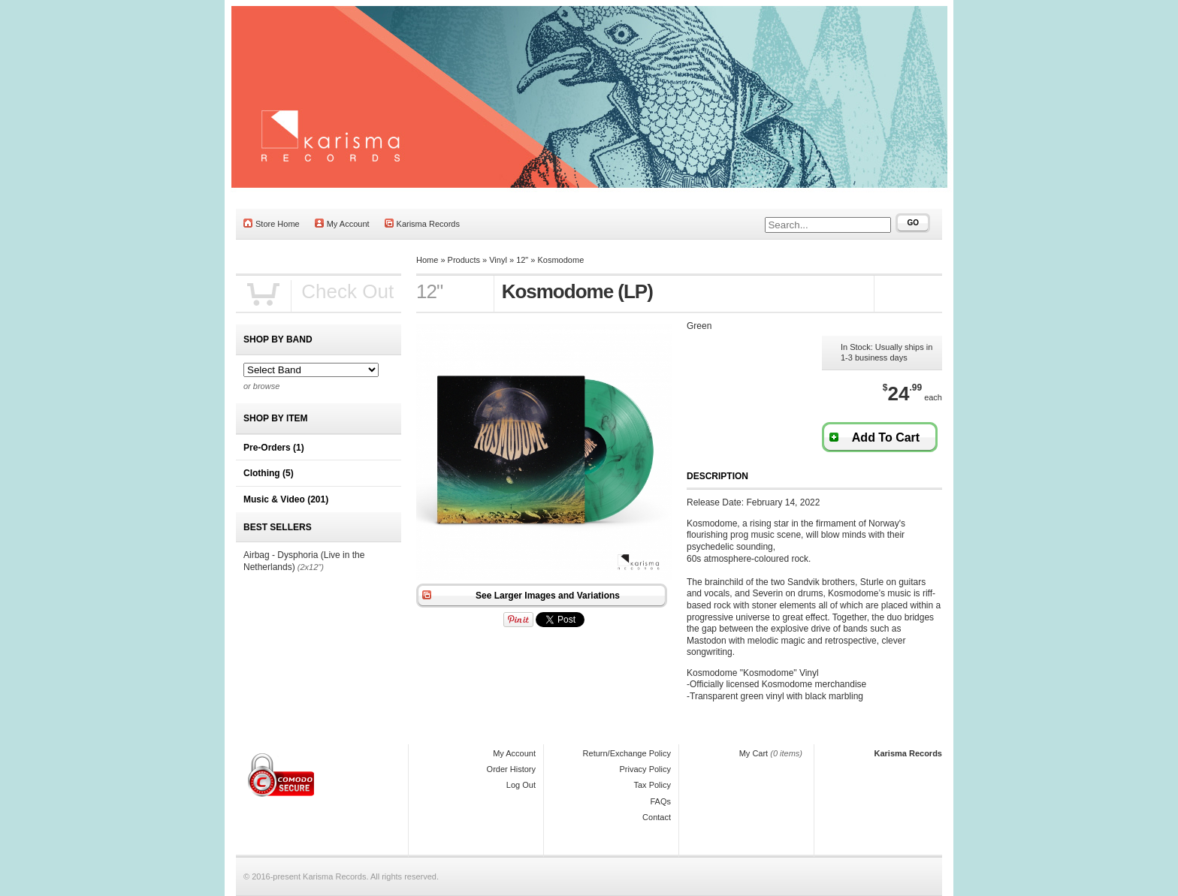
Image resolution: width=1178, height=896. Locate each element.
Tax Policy (652, 784)
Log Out (521, 784)
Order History (511, 769)
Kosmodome (561, 259)
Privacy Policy (645, 769)
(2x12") (311, 567)
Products (464, 259)
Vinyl (498, 259)
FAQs (660, 801)
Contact (656, 817)
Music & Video (285, 499)
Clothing (268, 473)
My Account (342, 223)
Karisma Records (422, 223)
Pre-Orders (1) (273, 447)
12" (522, 259)
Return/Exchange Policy (627, 753)
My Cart (754, 753)
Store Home (271, 223)
